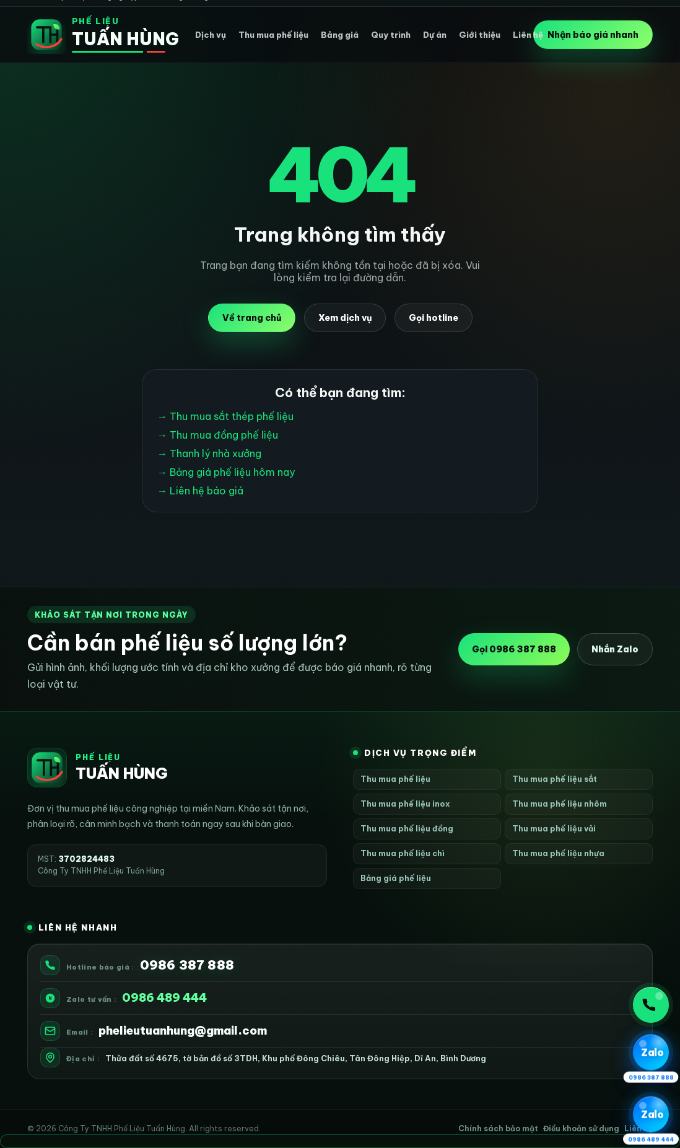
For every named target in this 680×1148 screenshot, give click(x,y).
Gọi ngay (649, 1004)
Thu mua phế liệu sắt (554, 779)
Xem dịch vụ (345, 317)
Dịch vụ (210, 35)
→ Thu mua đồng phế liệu (217, 435)
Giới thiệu (479, 35)
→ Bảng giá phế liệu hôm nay (226, 472)
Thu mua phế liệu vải (554, 828)
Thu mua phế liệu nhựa (558, 853)
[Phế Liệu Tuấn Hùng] (96, 34)
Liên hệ (528, 35)
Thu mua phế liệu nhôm (559, 803)
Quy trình (391, 35)
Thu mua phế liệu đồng (406, 828)
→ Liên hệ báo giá (200, 490)
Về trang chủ (251, 317)
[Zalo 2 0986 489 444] (651, 1115)
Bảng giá (340, 35)
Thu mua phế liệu (273, 35)
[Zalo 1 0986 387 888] (651, 1053)
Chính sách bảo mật (498, 1128)
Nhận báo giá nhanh (593, 34)
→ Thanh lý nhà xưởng (209, 453)
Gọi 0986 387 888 (514, 649)
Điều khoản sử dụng (581, 1128)
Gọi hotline (433, 317)
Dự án (435, 35)
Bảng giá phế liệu (395, 878)
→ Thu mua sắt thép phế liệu (225, 416)
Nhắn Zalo (615, 649)
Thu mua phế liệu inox (405, 803)
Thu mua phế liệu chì (402, 853)
